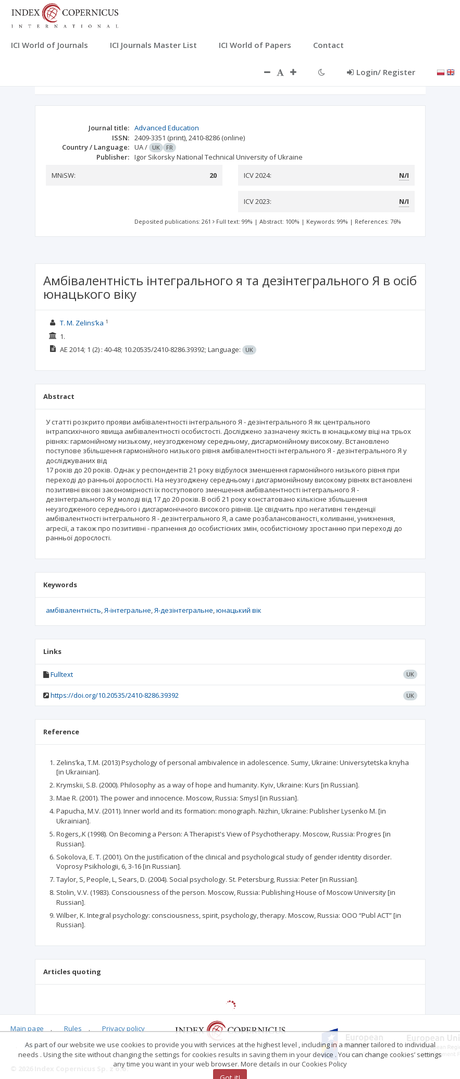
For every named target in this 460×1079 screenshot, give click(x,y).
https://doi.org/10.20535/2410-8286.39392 (115, 695)
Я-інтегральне (127, 610)
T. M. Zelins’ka (82, 323)
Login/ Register (381, 72)
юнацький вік (239, 610)
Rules (73, 1028)
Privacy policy (123, 1028)
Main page (27, 1028)
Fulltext (62, 674)
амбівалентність (73, 610)
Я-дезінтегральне (183, 610)
